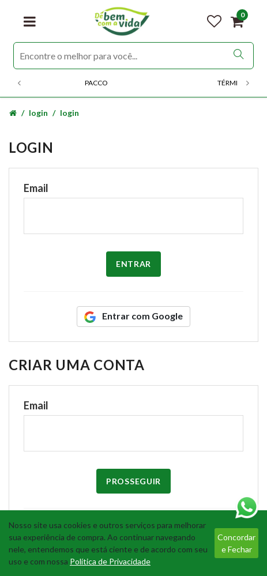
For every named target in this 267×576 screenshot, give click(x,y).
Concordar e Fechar (236, 543)
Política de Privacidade (110, 561)
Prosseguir (133, 481)
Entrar (133, 264)
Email (36, 188)
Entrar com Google (133, 316)
